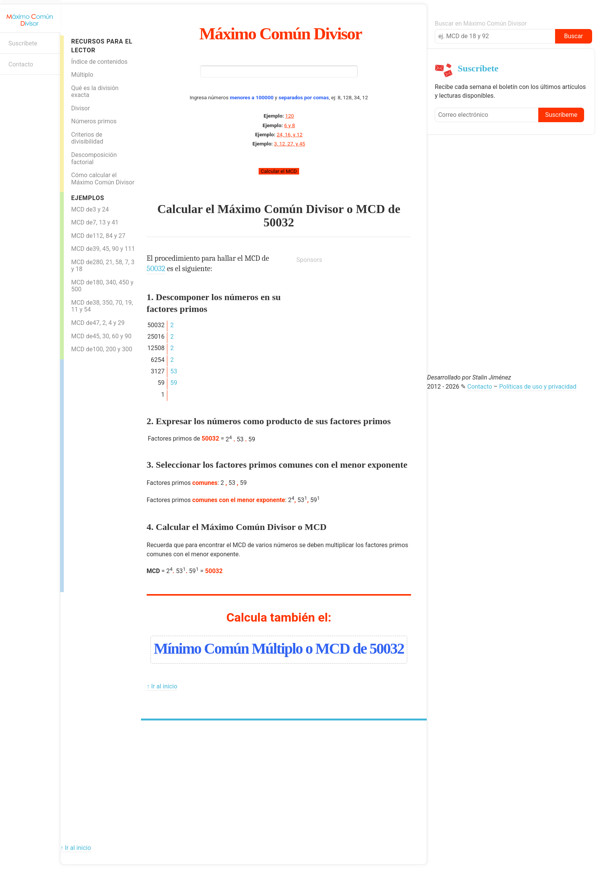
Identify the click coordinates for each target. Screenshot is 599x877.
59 (173, 382)
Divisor (80, 108)
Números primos (94, 121)
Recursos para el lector (101, 46)
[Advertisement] (94, 473)
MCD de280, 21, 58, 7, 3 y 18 (102, 265)
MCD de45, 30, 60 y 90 (101, 336)
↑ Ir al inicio (162, 686)
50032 (279, 222)
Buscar (573, 36)
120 (289, 116)
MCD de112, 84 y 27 (98, 235)
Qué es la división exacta (94, 91)
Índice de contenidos (99, 61)
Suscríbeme (561, 114)
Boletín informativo (9, 86)
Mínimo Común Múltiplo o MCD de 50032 (279, 648)
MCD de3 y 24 (90, 209)
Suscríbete (22, 43)
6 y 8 (289, 125)
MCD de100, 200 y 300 (101, 349)
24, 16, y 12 (290, 134)
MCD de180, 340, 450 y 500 (102, 286)
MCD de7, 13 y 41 (94, 222)
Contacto (20, 64)
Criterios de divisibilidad (87, 138)
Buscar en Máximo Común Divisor (480, 23)
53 (173, 371)
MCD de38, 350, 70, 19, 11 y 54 (102, 306)
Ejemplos (87, 198)
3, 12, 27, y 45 (289, 144)
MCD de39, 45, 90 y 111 (103, 248)
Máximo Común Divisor (280, 33)
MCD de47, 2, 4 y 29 (98, 322)
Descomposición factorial (94, 158)
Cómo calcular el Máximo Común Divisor (102, 178)
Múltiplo (82, 74)
